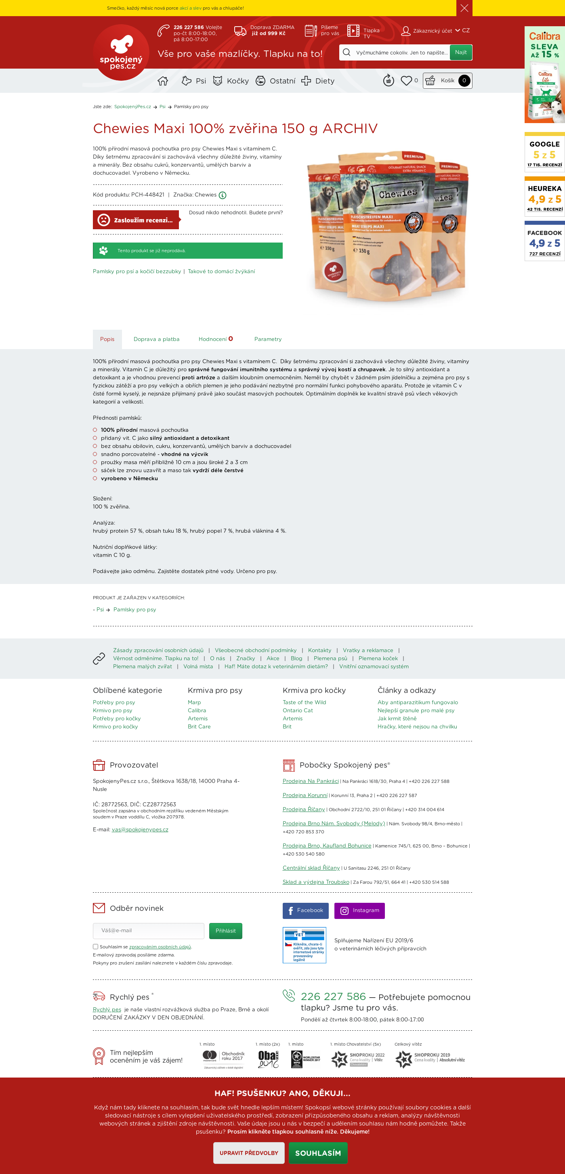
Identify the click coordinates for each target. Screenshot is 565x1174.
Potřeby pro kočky (117, 719)
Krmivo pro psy (112, 711)
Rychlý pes (107, 1010)
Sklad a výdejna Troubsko (316, 882)
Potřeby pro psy (114, 702)
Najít (461, 52)
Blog (296, 658)
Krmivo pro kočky (115, 727)
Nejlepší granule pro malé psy (416, 711)
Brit (287, 727)
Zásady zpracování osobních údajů (158, 650)
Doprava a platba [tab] (157, 339)
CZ (466, 30)
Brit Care (199, 727)
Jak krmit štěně (397, 719)
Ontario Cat (298, 711)
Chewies (205, 195)
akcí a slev (191, 8)
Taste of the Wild (304, 702)
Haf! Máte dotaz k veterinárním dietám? (276, 667)
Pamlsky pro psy (191, 107)
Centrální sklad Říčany (311, 868)
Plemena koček (378, 658)
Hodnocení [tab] (217, 338)
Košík (447, 81)
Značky (245, 658)
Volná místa (198, 667)
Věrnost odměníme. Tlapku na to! (156, 658)
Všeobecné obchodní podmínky (256, 650)
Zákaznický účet (432, 31)
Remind (388, 79)
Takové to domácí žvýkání (221, 271)
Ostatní (283, 81)
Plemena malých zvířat (142, 667)
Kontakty (320, 650)
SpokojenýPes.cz (121, 52)
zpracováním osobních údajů (160, 947)
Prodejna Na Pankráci (311, 781)
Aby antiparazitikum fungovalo (418, 702)
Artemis (198, 719)
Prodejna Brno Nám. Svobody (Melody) (334, 824)
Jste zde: (102, 107)
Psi (201, 81)
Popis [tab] (107, 339)
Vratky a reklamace (368, 650)
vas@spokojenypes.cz (140, 830)
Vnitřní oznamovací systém (374, 667)
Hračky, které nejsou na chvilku (417, 727)
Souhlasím (318, 1153)
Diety (325, 81)
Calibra (197, 711)
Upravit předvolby (249, 1153)
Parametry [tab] (268, 339)
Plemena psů (330, 658)
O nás (217, 658)
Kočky (238, 81)
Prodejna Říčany (304, 809)
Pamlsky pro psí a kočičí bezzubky (137, 271)
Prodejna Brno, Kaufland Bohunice (327, 846)
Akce (273, 658)
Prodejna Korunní (305, 795)
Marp (194, 702)
